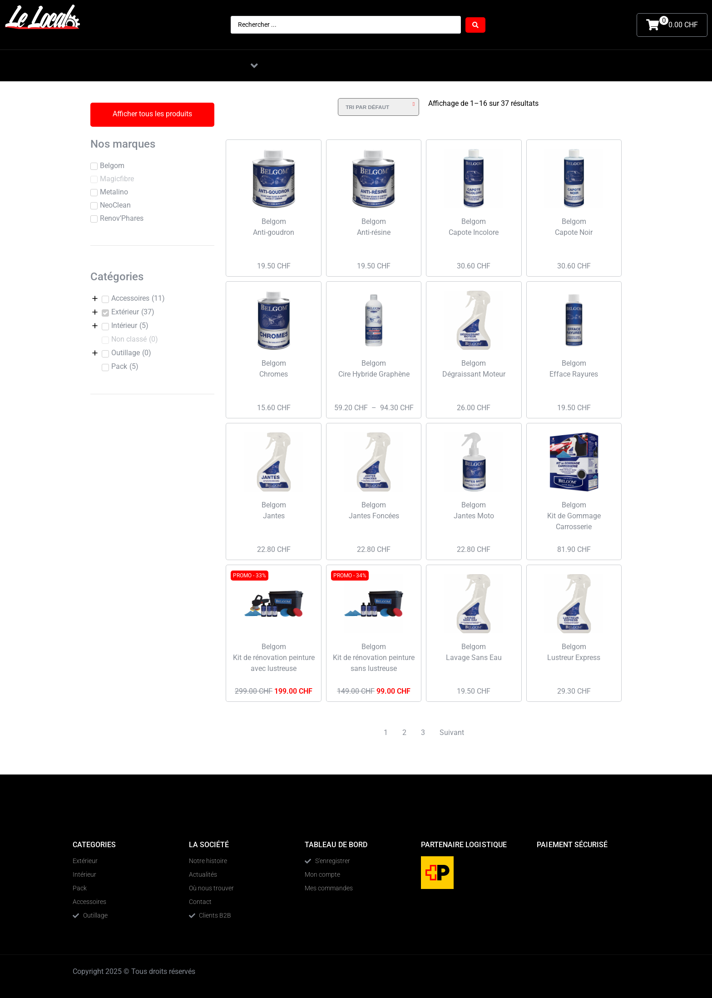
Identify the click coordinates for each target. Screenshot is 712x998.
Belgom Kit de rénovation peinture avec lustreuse (274, 657)
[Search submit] (475, 25)
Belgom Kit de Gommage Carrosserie (574, 516)
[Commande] (378, 107)
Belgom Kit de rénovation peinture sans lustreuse (374, 657)
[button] (254, 65)
